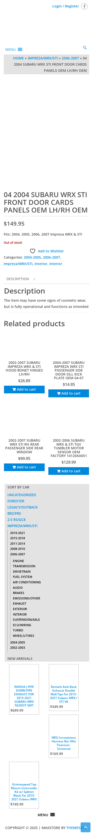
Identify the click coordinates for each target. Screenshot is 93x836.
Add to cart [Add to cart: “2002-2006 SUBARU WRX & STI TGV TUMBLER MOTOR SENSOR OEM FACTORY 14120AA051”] (71, 471)
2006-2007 (70, 58)
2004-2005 (32, 257)
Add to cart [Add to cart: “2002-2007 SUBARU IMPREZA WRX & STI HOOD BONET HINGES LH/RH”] (26, 389)
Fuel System (22, 577)
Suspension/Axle (26, 620)
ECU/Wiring (22, 625)
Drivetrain (22, 571)
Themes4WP (77, 827)
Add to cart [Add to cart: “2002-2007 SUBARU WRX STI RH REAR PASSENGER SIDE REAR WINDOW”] (26, 467)
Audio (18, 588)
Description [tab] (17, 278)
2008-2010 (17, 549)
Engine (18, 561)
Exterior (20, 609)
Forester (15, 501)
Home (18, 58)
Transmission (24, 566)
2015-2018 (17, 538)
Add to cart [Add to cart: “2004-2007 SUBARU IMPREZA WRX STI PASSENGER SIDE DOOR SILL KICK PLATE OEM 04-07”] (71, 393)
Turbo (18, 630)
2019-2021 (17, 533)
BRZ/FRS (14, 513)
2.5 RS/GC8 (16, 519)
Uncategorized (21, 494)
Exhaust (19, 603)
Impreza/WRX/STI (43, 58)
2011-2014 (17, 543)
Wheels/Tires (23, 636)
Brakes (18, 593)
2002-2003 (17, 648)
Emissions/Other (26, 598)
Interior (40, 263)
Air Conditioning (27, 582)
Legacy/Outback (22, 507)
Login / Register (65, 6)
